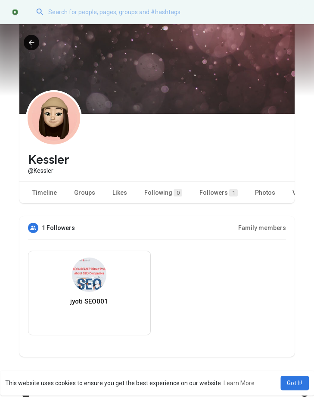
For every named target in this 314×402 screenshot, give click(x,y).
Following (163, 192)
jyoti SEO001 (89, 301)
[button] (167, 12)
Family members (262, 227)
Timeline (44, 192)
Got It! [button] (294, 383)
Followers (218, 192)
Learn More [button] (239, 383)
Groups (84, 192)
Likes (119, 192)
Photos (265, 192)
